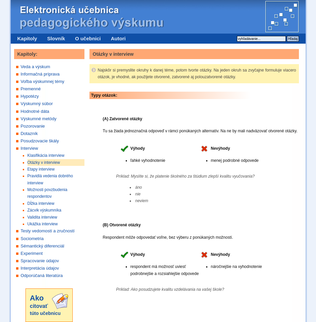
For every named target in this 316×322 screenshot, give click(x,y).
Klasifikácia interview (46, 155)
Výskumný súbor (37, 103)
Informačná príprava (40, 74)
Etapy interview (41, 169)
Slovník (56, 38)
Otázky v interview (43, 162)
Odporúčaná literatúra (42, 275)
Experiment (32, 253)
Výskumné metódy (39, 118)
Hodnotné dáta (35, 111)
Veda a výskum (35, 66)
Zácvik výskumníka (44, 210)
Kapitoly (27, 38)
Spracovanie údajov (40, 260)
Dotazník (29, 133)
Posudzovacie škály (40, 140)
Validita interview (42, 217)
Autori (118, 38)
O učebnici (88, 38)
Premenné (31, 88)
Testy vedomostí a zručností (48, 230)
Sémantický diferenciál (42, 245)
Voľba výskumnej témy (42, 81)
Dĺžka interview (41, 203)
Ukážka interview (42, 224)
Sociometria (32, 238)
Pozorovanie (33, 126)
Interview (29, 148)
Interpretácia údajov (40, 268)
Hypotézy (30, 96)
